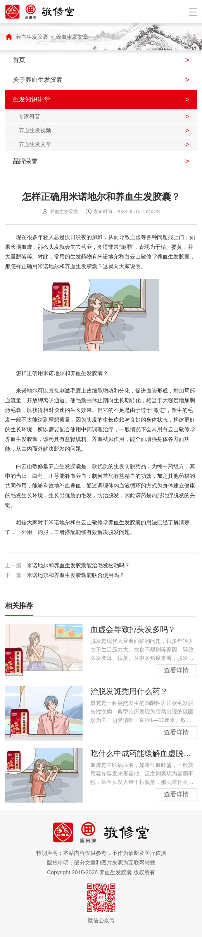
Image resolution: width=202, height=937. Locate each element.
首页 (19, 60)
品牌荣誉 (25, 161)
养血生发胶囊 (32, 37)
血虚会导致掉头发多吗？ (133, 629)
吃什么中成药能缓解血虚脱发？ (144, 753)
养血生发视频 (35, 130)
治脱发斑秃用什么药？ (129, 691)
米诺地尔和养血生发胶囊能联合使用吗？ (75, 575)
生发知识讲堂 (31, 99)
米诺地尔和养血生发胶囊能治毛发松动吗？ (78, 565)
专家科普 (29, 116)
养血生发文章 (72, 37)
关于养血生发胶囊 (37, 79)
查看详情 (176, 670)
